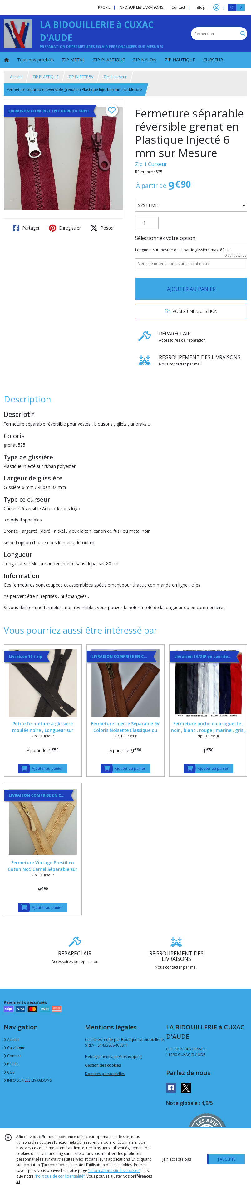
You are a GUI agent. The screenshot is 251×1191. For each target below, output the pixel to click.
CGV (9, 1072)
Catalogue (14, 1047)
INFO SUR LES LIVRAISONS (28, 1080)
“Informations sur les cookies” (114, 1170)
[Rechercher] (243, 34)
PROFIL (11, 1064)
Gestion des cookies (103, 1065)
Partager (26, 228)
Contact (178, 7)
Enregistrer (65, 228)
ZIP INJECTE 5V (80, 77)
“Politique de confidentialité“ (60, 1176)
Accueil (16, 77)
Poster (102, 228)
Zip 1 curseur (115, 77)
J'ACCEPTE (226, 1159)
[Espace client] (216, 7)
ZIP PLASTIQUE (45, 77)
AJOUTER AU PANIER (191, 289)
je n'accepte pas (176, 1159)
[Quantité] (147, 223)
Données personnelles (105, 1073)
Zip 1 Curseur (151, 164)
